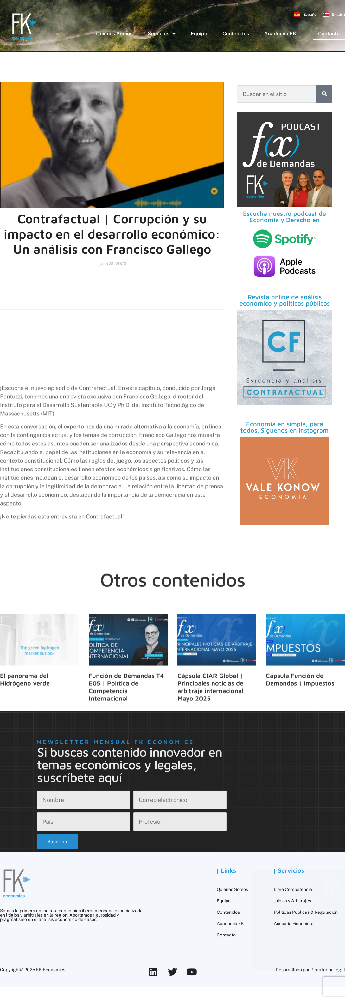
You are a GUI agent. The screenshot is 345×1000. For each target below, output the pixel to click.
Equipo (199, 34)
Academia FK (280, 34)
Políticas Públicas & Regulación (306, 912)
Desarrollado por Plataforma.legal (310, 969)
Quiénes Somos (114, 34)
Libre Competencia (293, 889)
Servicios (162, 33)
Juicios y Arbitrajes (292, 900)
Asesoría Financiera (294, 923)
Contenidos (235, 34)
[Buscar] (324, 94)
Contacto (226, 934)
